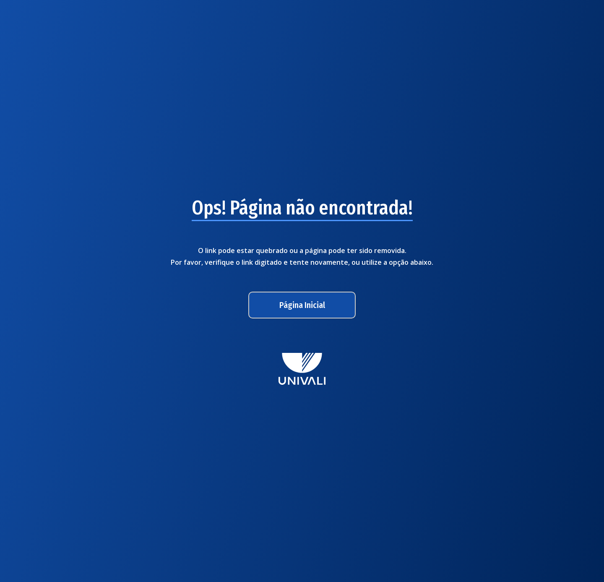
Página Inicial (302, 305)
